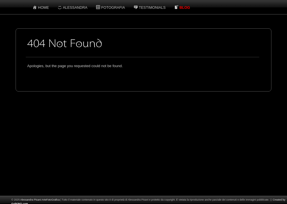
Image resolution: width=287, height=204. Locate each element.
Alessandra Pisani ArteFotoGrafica (40, 199)
